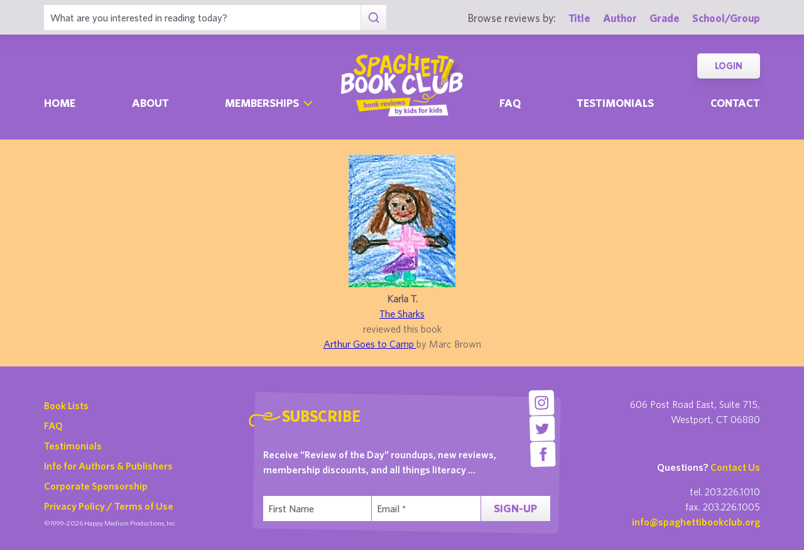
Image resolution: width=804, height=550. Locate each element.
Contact (735, 102)
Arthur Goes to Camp (369, 343)
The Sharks (402, 313)
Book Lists (66, 405)
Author (620, 18)
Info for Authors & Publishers (108, 465)
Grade (664, 18)
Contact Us (735, 467)
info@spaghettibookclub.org (696, 521)
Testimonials (615, 102)
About (150, 102)
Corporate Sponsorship (96, 486)
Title (579, 18)
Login (728, 65)
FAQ (53, 425)
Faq (510, 102)
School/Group (726, 18)
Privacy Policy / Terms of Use (108, 506)
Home (59, 102)
